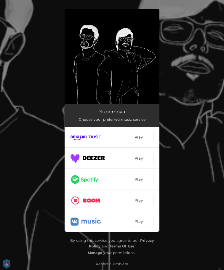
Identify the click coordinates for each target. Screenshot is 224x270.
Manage (95, 252)
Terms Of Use (122, 246)
